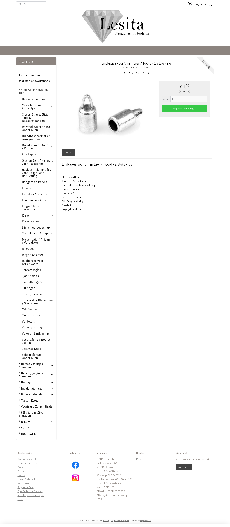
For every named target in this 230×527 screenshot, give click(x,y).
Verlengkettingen (33, 327)
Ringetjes (28, 248)
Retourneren (23, 483)
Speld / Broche (32, 294)
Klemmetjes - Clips (34, 200)
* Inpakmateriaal (36, 388)
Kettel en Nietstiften (35, 194)
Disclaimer (22, 471)
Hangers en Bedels (38, 182)
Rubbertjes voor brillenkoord (32, 262)
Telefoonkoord (31, 309)
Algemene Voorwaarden (28, 459)
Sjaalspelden (30, 276)
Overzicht (69, 152)
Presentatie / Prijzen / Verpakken (38, 241)
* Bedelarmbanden (36, 394)
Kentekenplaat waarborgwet (31, 495)
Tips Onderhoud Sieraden (30, 491)
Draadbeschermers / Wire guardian (36, 137)
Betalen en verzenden (28, 463)
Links (20, 499)
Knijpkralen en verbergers (31, 207)
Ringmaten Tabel (26, 487)
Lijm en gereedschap (36, 227)
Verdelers (28, 321)
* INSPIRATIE (27, 434)
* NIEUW (36, 422)
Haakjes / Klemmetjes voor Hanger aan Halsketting (36, 173)
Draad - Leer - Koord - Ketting (38, 147)
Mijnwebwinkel (145, 520)
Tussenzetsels (31, 315)
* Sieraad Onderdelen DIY (36, 91)
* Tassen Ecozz (29, 400)
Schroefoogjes (31, 270)
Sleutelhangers (32, 282)
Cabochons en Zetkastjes (38, 107)
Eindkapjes (29, 154)
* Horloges (36, 382)
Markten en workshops (36, 81)
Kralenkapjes (30, 221)
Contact (21, 467)
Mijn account (204, 4)
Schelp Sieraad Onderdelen (32, 356)
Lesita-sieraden (29, 75)
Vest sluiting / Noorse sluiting (36, 341)
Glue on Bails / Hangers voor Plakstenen (37, 162)
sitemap (106, 520)
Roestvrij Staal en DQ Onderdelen (36, 128)
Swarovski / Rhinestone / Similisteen (37, 301)
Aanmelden (183, 467)
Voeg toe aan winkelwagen (184, 108)
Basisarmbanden (33, 99)
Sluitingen (38, 288)
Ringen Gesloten (33, 255)
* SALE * (24, 428)
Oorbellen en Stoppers (37, 233)
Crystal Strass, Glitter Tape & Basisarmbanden (36, 118)
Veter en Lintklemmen (36, 333)
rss (112, 520)
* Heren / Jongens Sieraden (36, 375)
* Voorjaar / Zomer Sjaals (35, 406)
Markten (140, 459)
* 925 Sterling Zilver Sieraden (36, 414)
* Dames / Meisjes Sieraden (36, 365)
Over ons (21, 475)
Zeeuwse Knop (31, 349)
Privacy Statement (26, 479)
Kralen (38, 215)
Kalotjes (27, 188)
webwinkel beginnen (121, 520)
